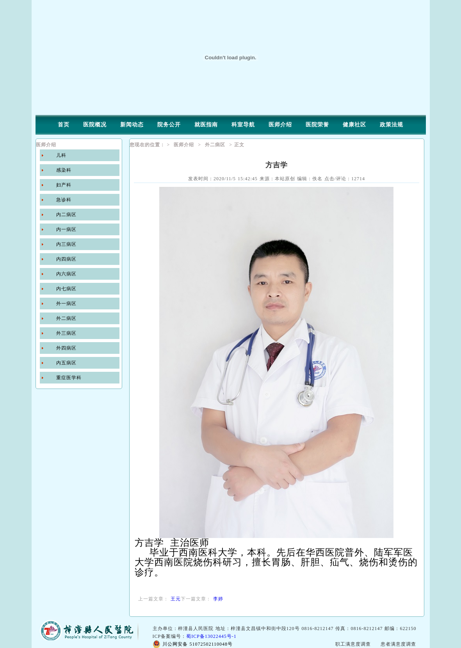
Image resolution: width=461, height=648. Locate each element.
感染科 (63, 170)
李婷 (218, 599)
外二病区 (66, 318)
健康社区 (354, 125)
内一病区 (66, 229)
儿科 (61, 155)
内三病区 (66, 244)
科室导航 (243, 125)
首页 (63, 125)
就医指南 (206, 125)
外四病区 (66, 348)
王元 (176, 599)
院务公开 (169, 125)
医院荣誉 (317, 125)
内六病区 (66, 274)
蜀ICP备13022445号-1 (211, 636)
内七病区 (66, 288)
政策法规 (391, 125)
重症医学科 (69, 377)
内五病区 (66, 363)
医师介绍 (280, 125)
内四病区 (66, 259)
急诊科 (63, 199)
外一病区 (66, 303)
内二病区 (66, 214)
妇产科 (63, 185)
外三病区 (66, 333)
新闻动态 (132, 125)
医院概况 (95, 125)
